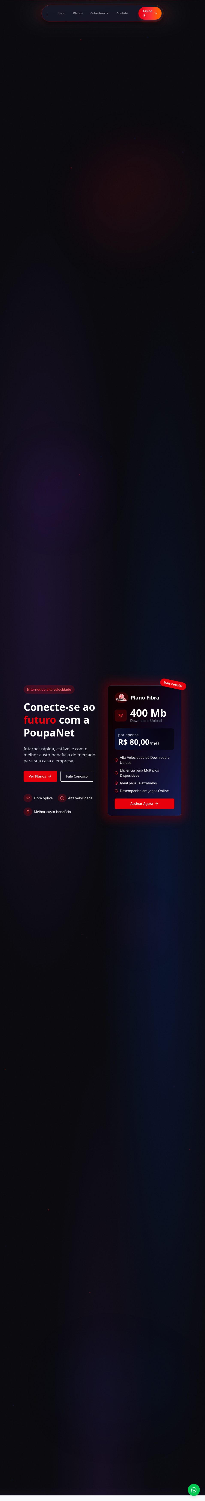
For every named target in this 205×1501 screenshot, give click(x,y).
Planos (78, 13)
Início (62, 13)
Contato (122, 13)
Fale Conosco (76, 776)
